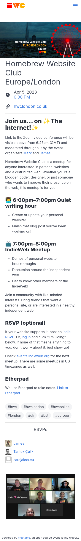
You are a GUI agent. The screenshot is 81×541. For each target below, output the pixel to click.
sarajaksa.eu (23, 460)
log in (26, 337)
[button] (75, 5)
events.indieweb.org (33, 356)
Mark (27, 153)
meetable (24, 537)
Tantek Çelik (23, 451)
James (45, 153)
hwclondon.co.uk (30, 106)
